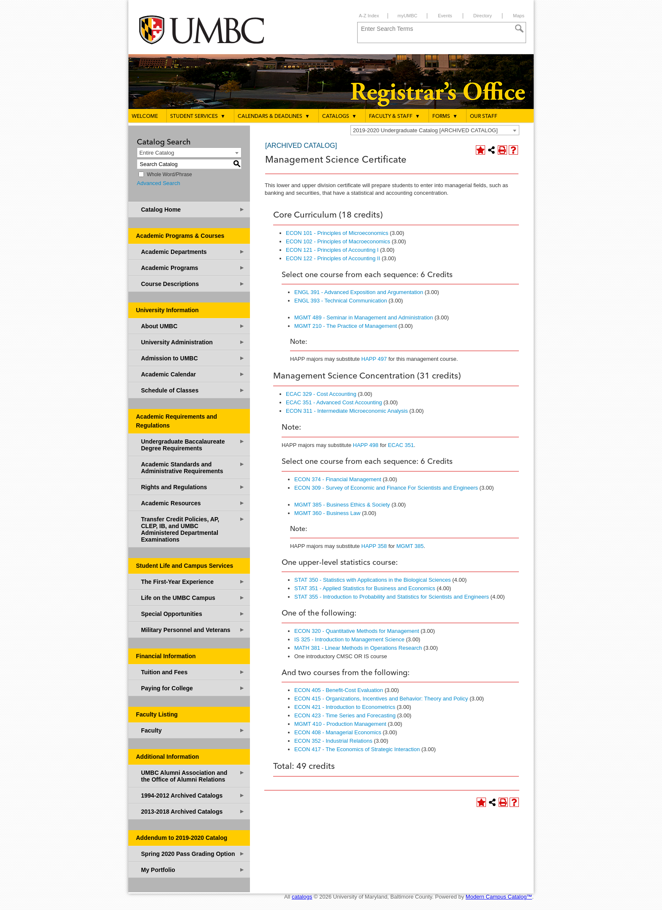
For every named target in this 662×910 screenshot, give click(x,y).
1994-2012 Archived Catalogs (193, 795)
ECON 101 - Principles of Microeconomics (337, 233)
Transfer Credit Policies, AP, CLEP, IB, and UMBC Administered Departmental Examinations (193, 529)
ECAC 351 (401, 445)
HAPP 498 (365, 445)
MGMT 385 (410, 546)
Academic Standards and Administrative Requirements (193, 467)
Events (445, 15)
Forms (445, 116)
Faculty (193, 730)
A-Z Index (369, 15)
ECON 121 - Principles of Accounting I (332, 250)
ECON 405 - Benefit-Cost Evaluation (338, 690)
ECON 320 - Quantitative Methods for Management (356, 631)
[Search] (519, 28)
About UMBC (193, 326)
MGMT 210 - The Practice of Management (345, 326)
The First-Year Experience (193, 581)
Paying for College (193, 688)
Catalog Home (193, 209)
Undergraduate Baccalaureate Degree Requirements (193, 445)
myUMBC (407, 15)
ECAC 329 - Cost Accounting (321, 394)
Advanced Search (158, 183)
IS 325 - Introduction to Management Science (349, 639)
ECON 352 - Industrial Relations (333, 741)
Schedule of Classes (193, 390)
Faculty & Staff (394, 116)
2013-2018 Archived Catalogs (193, 811)
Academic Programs (193, 267)
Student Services (197, 116)
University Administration (193, 342)
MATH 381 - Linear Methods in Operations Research (358, 648)
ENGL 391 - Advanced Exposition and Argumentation (358, 292)
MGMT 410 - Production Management (340, 724)
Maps (518, 15)
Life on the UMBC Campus (193, 597)
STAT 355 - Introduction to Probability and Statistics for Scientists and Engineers (391, 597)
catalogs (302, 897)
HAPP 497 (374, 359)
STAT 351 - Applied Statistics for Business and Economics (364, 588)
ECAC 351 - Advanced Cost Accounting (334, 402)
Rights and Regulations (193, 486)
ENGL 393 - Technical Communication (340, 300)
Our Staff (483, 116)
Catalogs (339, 116)
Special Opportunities (193, 613)
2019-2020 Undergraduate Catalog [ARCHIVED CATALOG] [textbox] (425, 130)
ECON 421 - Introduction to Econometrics (344, 707)
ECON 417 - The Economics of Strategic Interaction (357, 749)
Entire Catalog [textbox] (156, 153)
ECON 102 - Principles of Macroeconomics (338, 241)
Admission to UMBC (193, 358)
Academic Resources (193, 503)
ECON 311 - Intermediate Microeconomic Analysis (347, 411)
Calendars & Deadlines (274, 116)
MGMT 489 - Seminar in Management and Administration (363, 317)
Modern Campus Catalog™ (499, 897)
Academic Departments (193, 251)
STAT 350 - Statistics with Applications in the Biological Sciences (372, 580)
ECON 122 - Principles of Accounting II (333, 258)
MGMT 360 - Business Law (327, 513)
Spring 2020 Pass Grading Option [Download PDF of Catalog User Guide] (193, 853)
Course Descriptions (193, 283)
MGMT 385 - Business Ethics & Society (342, 504)
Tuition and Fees (193, 672)
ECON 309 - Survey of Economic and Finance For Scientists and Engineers (386, 488)
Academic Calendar (193, 374)
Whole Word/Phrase (169, 174)
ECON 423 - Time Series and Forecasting (345, 715)
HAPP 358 (374, 546)
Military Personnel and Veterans (193, 629)
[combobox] (434, 130)
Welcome (145, 116)
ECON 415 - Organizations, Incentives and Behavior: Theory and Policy (381, 698)
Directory (482, 15)
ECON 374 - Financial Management (337, 479)
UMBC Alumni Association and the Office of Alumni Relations (193, 776)
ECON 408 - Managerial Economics (337, 732)
